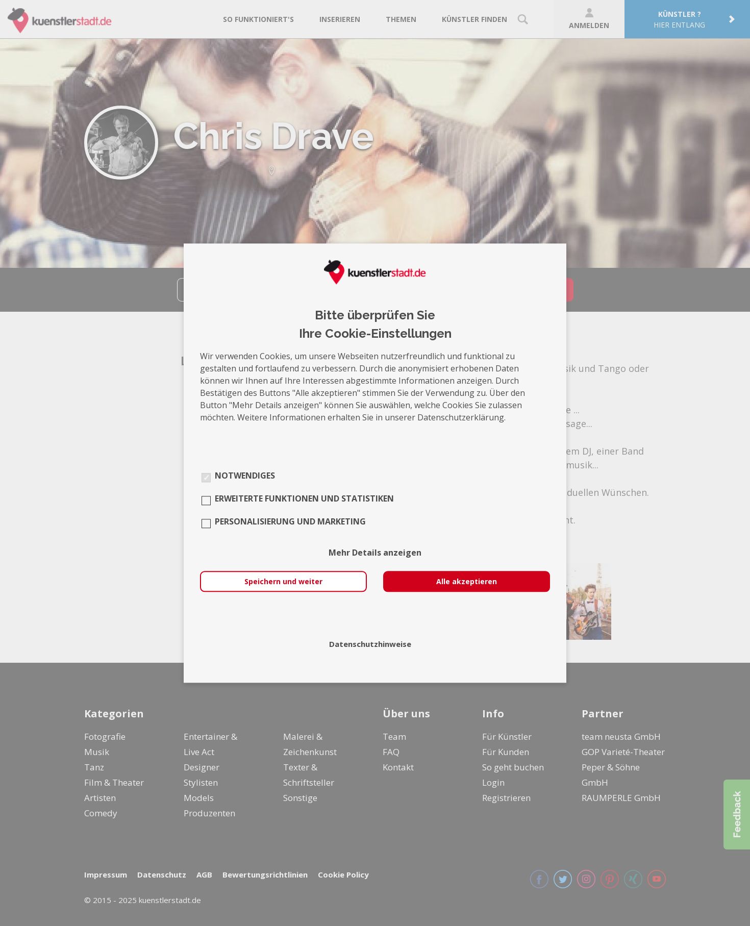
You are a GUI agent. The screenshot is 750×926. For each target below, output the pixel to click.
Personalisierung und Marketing (290, 521)
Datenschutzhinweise (370, 644)
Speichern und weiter (283, 581)
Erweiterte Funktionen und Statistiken (304, 498)
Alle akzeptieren (466, 581)
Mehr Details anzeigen (375, 552)
